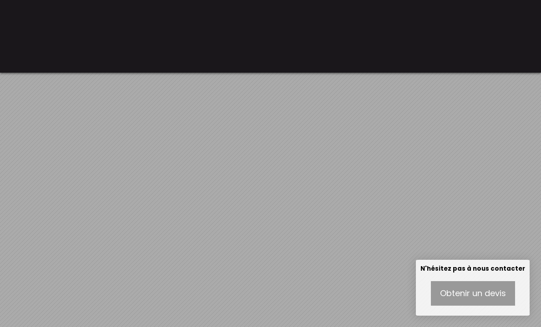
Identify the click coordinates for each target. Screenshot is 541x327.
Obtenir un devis (473, 293)
